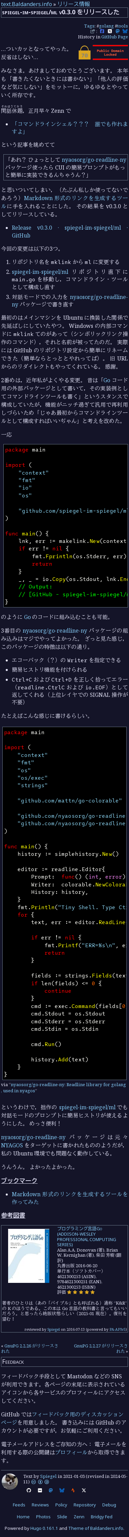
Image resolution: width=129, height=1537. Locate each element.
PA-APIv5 (117, 1329)
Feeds (19, 1505)
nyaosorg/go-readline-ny (94, 159)
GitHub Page (114, 37)
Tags (89, 26)
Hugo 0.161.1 (44, 1528)
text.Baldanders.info (26, 4)
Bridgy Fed (101, 1517)
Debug (109, 1505)
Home (23, 1517)
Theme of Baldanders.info (95, 1528)
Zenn (79, 1517)
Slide (62, 1517)
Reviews (40, 1505)
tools (122, 26)
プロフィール (71, 1452)
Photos (43, 1517)
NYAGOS (12, 1145)
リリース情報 (73, 4)
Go (106, 380)
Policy (61, 1505)
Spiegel (53, 1329)
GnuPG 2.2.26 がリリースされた (29, 1348)
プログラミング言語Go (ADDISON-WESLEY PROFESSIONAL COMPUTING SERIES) (86, 1236)
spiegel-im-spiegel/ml (40, 272)
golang (106, 26)
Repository (85, 1505)
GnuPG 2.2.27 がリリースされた (101, 1348)
